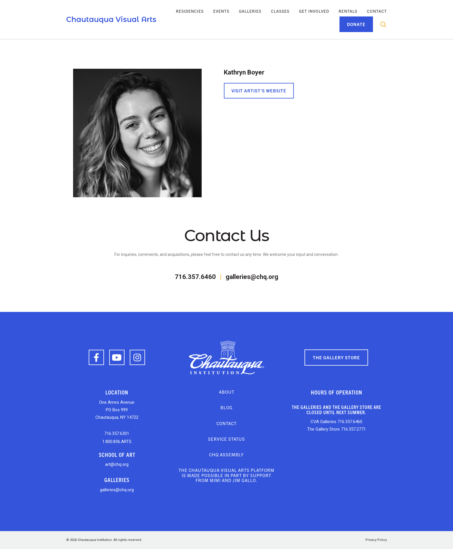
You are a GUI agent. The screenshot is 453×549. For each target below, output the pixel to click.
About (226, 391)
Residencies (190, 11)
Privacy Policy (376, 540)
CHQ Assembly (226, 454)
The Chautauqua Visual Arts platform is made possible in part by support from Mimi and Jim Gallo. (226, 475)
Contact (377, 11)
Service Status (226, 439)
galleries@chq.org (252, 276)
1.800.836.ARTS (116, 441)
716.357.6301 (116, 433)
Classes (280, 11)
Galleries (250, 11)
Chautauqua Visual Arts (111, 19)
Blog (226, 407)
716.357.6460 (195, 276)
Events (221, 11)
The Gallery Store (336, 357)
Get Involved (314, 11)
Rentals (348, 11)
